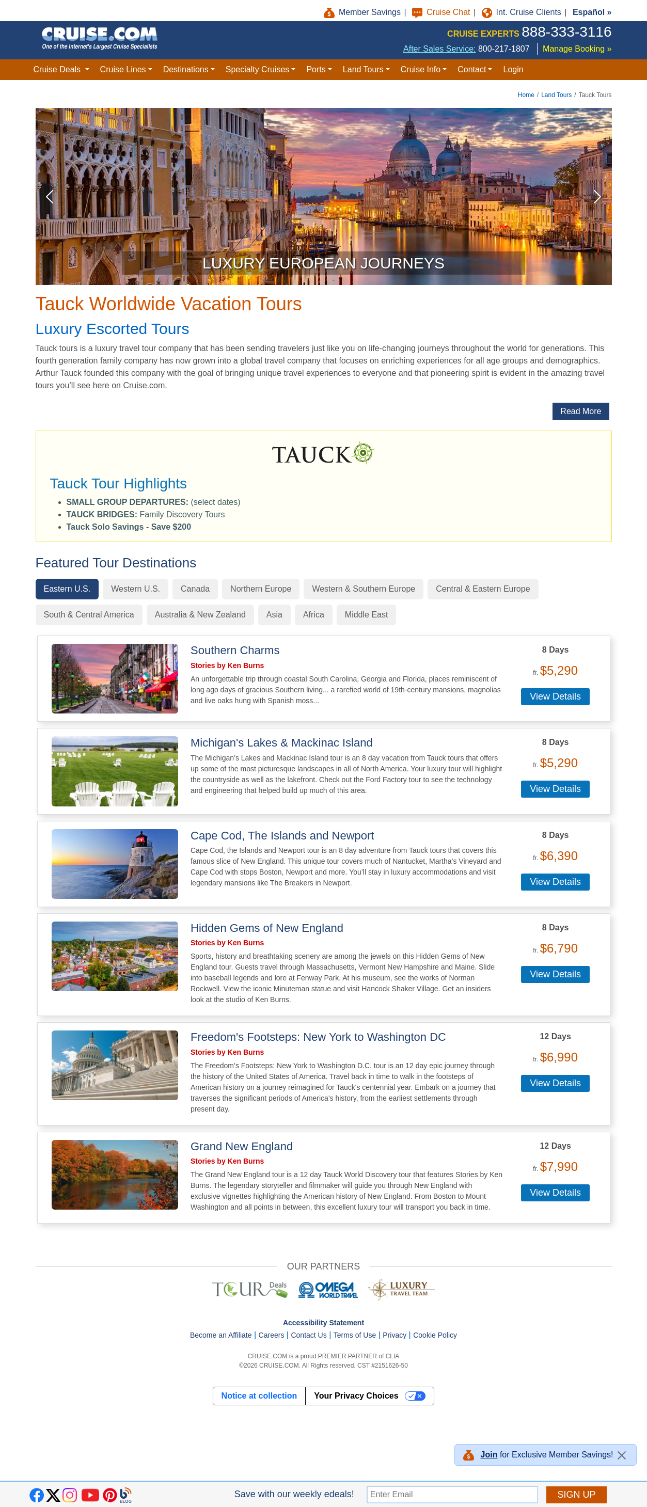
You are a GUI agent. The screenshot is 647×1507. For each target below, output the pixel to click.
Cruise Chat (442, 12)
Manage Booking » (577, 48)
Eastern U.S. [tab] (67, 588)
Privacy (394, 1335)
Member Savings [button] (363, 12)
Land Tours (556, 95)
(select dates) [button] (154, 502)
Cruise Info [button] (420, 69)
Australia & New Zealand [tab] (200, 614)
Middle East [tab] (366, 614)
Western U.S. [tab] (135, 588)
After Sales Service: (439, 48)
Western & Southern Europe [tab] (363, 588)
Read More (580, 411)
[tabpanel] (323, 930)
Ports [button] (315, 69)
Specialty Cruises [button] (258, 69)
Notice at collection (259, 1395)
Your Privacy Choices (356, 1395)
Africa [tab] (313, 614)
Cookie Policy (435, 1335)
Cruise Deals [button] (58, 69)
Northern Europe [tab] (260, 588)
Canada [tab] (195, 588)
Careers (272, 1335)
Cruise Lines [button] (123, 69)
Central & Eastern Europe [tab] (483, 588)
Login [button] (513, 69)
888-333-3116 (566, 32)
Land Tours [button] (363, 69)
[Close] (622, 1455)
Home (526, 95)
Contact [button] (471, 69)
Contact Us (308, 1335)
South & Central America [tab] (89, 614)
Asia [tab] (274, 614)
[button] (129, 526)
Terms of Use (355, 1335)
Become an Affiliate (221, 1335)
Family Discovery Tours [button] (146, 514)
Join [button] (489, 1454)
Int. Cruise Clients (523, 12)
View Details (555, 696)
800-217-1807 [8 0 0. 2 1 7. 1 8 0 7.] (504, 48)
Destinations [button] (186, 69)
